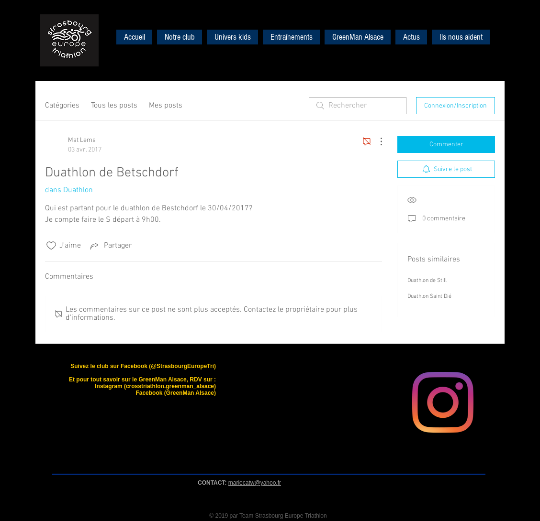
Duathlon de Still (427, 280)
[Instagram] (442, 402)
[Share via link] (110, 245)
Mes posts (165, 105)
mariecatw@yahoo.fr (254, 482)
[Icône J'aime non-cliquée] (51, 245)
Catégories (62, 105)
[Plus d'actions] (376, 141)
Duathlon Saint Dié (429, 296)
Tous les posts (114, 105)
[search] (357, 105)
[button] (232, 37)
